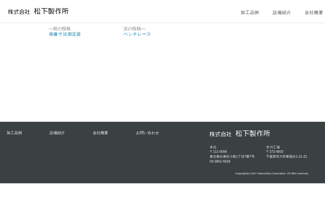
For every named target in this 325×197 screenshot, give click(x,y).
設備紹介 (234, 11)
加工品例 (202, 11)
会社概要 (266, 11)
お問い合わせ (303, 11)
